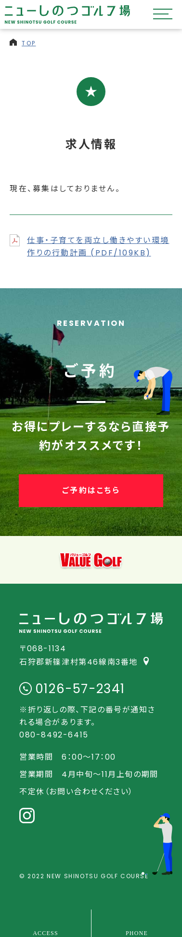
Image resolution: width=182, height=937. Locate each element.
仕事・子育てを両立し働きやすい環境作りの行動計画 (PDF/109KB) (98, 246)
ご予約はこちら (91, 490)
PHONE (137, 933)
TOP (29, 43)
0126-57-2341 (80, 688)
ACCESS (45, 933)
